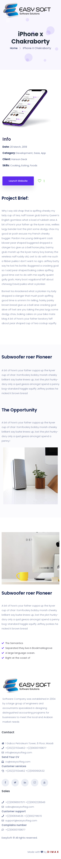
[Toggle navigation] (8, 21)
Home (14, 48)
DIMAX (53, 852)
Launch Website (18, 180)
